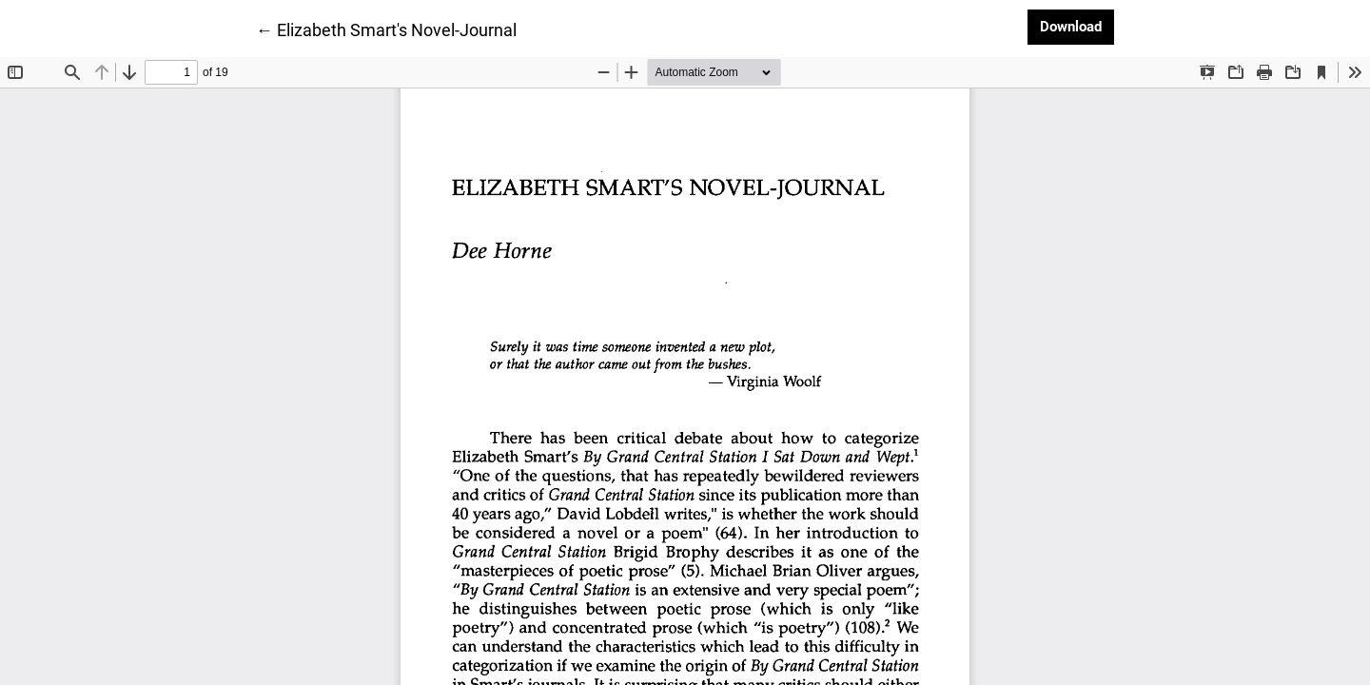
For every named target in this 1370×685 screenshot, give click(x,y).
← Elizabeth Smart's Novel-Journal (386, 28)
